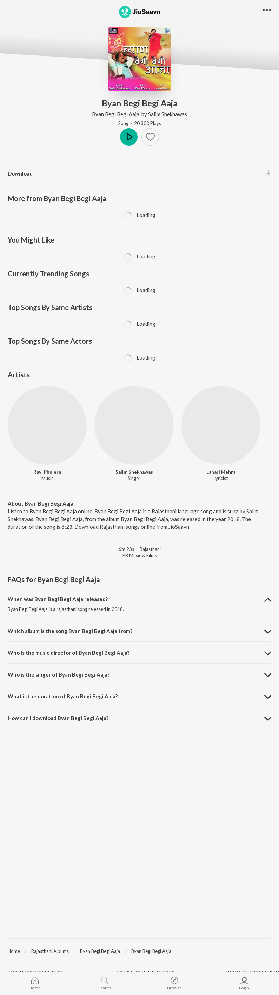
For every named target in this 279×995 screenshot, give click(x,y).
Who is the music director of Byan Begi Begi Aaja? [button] (68, 653)
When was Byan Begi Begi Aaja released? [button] (58, 599)
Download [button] (20, 173)
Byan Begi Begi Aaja (116, 114)
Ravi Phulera (47, 472)
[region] (139, 951)
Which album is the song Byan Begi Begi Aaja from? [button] (70, 631)
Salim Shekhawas (167, 114)
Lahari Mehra (220, 472)
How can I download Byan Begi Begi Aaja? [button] (58, 718)
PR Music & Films (139, 555)
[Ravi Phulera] (47, 425)
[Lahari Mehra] (220, 425)
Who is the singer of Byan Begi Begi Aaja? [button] (58, 674)
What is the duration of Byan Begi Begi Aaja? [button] (63, 696)
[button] (150, 137)
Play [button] (129, 137)
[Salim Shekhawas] (133, 425)
